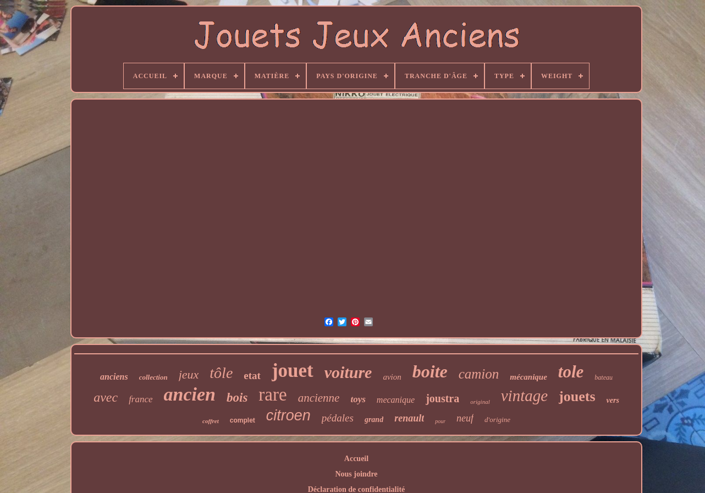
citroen (288, 415)
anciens (114, 376)
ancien (190, 394)
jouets (577, 396)
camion (479, 373)
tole (571, 371)
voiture (348, 372)
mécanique (528, 377)
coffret (210, 421)
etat (252, 375)
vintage (524, 395)
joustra (442, 398)
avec (105, 397)
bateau (603, 377)
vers (613, 400)
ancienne (319, 397)
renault (409, 418)
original (479, 401)
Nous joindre (356, 474)
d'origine (497, 419)
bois (237, 397)
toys (357, 399)
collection (153, 377)
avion (392, 377)
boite (430, 371)
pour (440, 421)
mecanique (396, 399)
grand (374, 419)
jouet (292, 370)
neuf (464, 418)
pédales (338, 418)
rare (272, 394)
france (140, 399)
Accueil (356, 458)
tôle (221, 372)
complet (242, 420)
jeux (189, 374)
